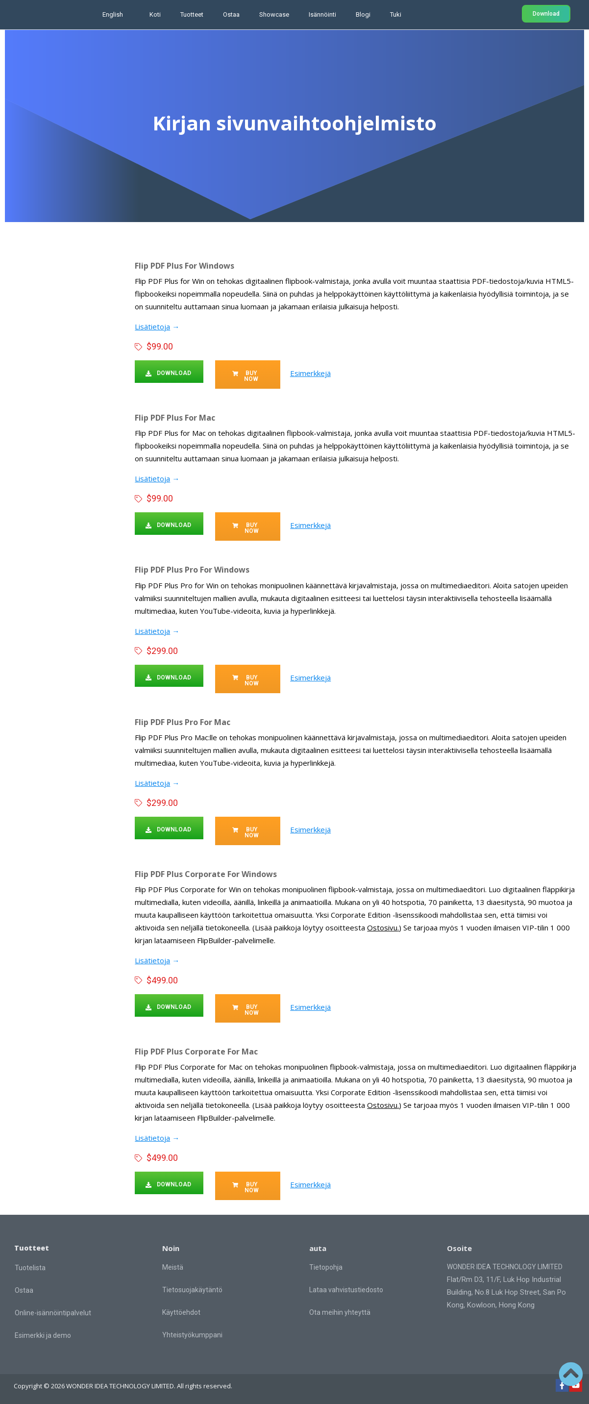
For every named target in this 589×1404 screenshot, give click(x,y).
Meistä (172, 1267)
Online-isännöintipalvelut (53, 1312)
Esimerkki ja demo (43, 1335)
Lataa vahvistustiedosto (346, 1289)
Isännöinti (322, 14)
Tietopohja (326, 1267)
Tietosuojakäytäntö (192, 1289)
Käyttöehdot (181, 1312)
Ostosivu (382, 927)
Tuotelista (30, 1267)
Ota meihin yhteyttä (339, 1312)
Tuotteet (191, 14)
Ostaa (231, 14)
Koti (155, 14)
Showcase (274, 14)
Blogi (363, 14)
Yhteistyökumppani (192, 1334)
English (112, 14)
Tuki (395, 14)
